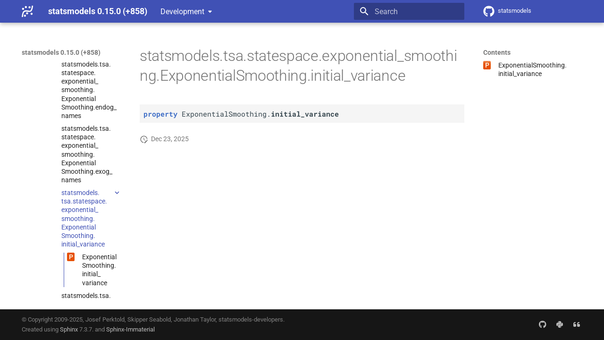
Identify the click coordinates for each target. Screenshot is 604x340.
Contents (497, 52)
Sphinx (69, 329)
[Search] (409, 11)
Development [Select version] (182, 11)
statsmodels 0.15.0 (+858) (61, 52)
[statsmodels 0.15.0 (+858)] (27, 11)
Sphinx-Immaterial (130, 329)
